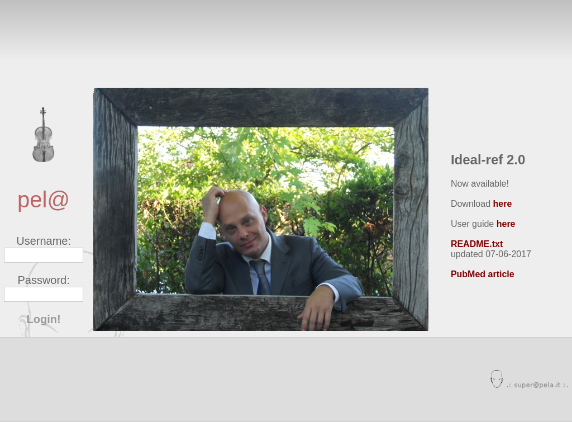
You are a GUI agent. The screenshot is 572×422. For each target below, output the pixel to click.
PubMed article (482, 274)
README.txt (477, 244)
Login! (44, 319)
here (502, 203)
